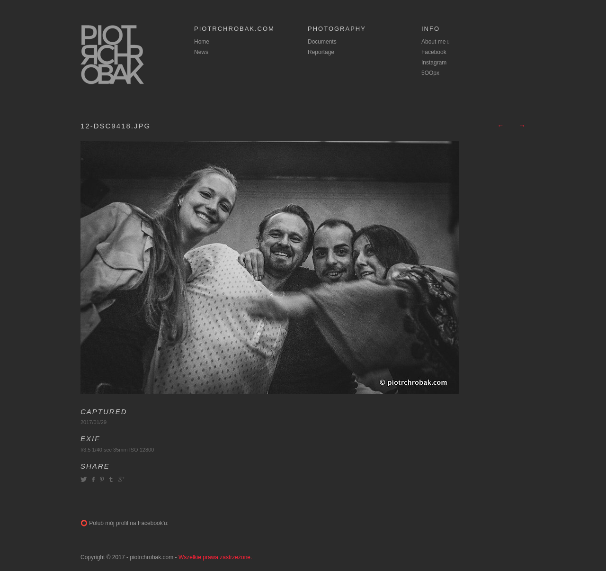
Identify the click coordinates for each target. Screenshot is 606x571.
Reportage (321, 52)
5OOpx (430, 73)
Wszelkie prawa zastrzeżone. (215, 557)
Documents (322, 41)
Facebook (433, 52)
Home (201, 41)
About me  (435, 41)
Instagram (433, 62)
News (201, 52)
